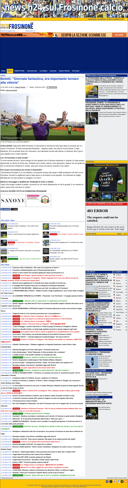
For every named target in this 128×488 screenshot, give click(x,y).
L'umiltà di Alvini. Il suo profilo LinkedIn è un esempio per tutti (34, 355)
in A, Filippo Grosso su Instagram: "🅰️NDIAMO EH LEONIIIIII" (38, 465)
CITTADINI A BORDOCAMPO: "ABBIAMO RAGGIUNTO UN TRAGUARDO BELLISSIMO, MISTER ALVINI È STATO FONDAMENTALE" (97, 307)
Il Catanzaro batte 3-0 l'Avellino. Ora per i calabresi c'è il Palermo (35, 378)
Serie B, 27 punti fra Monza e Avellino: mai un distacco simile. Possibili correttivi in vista (43, 396)
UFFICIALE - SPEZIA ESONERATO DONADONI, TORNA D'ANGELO (96, 331)
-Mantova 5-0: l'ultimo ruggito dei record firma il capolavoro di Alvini (40, 467)
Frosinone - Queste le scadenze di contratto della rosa (37, 357)
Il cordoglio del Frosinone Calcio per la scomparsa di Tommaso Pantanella (39, 285)
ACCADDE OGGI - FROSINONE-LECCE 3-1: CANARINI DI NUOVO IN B (98, 375)
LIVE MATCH (90, 272)
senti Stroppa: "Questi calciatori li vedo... (67, 234)
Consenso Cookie (112, 478)
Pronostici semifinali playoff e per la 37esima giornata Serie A (34, 270)
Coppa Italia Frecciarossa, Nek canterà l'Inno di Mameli (32, 454)
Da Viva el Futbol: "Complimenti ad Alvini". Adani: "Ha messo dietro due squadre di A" (43, 362)
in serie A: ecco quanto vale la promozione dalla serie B (36, 442)
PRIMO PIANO (91, 75)
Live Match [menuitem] (43, 71)
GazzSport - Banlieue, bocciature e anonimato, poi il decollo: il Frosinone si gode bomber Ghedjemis (48, 416)
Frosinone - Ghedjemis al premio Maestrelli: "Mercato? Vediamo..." (41, 370)
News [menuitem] (10, 71)
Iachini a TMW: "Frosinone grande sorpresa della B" (31, 462)
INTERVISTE (90, 300)
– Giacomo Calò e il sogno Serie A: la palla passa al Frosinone (40, 301)
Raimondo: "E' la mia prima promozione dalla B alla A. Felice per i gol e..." (38, 419)
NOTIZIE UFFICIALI (93, 327)
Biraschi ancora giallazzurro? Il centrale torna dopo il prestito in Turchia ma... (40, 283)
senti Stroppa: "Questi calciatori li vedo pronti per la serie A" (38, 275)
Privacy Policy (123, 478)
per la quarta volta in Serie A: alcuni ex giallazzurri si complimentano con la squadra (46, 332)
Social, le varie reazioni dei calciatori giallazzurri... (24, 234)
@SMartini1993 (40, 87)
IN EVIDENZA (90, 100)
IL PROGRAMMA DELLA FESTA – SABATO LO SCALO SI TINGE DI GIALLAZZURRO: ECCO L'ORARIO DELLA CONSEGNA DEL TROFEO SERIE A (104, 81)
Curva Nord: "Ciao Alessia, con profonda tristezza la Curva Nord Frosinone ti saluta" (42, 334)
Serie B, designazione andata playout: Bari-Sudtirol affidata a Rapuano (37, 360)
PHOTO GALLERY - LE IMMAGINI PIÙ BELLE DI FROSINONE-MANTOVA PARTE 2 (98, 402)
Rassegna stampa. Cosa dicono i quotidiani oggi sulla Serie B (34, 365)
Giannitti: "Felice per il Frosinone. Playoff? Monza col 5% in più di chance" (39, 473)
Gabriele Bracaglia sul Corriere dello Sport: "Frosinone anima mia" (36, 350)
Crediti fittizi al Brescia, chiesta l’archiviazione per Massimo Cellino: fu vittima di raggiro (43, 470)
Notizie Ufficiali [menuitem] (64, 71)
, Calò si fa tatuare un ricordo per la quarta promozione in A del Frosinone (42, 319)
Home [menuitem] (3, 71)
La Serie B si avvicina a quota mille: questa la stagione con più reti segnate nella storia (43, 398)
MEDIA (88, 350)
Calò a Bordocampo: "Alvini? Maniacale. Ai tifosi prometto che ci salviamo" (39, 352)
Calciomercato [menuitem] (32, 71)
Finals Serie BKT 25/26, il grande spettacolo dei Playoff (32, 457)
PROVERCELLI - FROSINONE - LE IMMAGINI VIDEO (98, 353)
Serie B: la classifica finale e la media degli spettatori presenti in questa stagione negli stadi (45, 329)
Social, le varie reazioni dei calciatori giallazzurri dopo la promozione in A (38, 273)
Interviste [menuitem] (53, 71)
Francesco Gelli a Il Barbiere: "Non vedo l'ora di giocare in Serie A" (36, 267)
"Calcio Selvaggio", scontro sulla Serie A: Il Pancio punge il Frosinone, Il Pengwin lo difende (45, 326)
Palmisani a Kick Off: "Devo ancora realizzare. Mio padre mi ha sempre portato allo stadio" (44, 439)
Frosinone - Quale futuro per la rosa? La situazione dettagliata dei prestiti (44, 475)
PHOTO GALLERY (92, 397)
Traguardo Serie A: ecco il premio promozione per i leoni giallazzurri (36, 313)
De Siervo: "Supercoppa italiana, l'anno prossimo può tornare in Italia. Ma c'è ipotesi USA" (44, 452)
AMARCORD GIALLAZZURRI (96, 370)
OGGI (119, 234)
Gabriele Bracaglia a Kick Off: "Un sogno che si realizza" (32, 444)
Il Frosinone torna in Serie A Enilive (25, 401)
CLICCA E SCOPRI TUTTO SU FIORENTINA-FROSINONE (23, 191)
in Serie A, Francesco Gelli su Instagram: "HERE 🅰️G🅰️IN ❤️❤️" (39, 324)
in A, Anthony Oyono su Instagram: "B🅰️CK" (32, 321)
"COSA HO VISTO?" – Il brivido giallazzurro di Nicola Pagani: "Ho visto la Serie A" (41, 337)
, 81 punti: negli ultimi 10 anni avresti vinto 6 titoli (34, 368)
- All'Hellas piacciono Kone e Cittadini (31, 413)
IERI (125, 234)
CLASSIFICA (117, 272)
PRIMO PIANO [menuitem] (19, 71)
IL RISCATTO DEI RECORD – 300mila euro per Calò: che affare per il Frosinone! (40, 288)
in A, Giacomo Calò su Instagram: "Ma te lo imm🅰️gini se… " (38, 316)
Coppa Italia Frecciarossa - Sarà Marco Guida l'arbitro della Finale (35, 460)
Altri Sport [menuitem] (75, 71)
